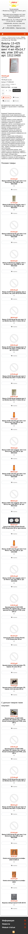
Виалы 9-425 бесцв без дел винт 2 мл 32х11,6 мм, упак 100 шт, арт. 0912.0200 (14, 235)
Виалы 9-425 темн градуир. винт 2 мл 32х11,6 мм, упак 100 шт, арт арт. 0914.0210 (14, 504)
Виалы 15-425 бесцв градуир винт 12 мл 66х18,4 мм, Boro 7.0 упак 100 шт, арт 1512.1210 (14, 348)
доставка (4, 77)
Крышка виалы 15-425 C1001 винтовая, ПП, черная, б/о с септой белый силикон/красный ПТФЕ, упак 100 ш (14, 720)
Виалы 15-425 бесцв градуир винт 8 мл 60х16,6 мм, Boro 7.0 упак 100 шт (14, 399)
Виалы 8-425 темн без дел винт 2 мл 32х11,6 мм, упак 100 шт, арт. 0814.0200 (14, 422)
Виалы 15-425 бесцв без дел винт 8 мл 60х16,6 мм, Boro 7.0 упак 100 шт (13, 376)
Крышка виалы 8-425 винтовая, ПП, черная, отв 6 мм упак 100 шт (14, 688)
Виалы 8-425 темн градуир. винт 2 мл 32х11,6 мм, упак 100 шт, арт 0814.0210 (14, 451)
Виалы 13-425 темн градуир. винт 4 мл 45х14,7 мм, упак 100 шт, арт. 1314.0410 (14, 579)
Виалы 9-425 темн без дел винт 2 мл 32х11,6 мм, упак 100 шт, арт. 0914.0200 (14, 475)
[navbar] (24, 34)
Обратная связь (20, 28)
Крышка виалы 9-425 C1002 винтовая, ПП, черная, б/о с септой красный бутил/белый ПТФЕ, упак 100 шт (14, 609)
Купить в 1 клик (5, 85)
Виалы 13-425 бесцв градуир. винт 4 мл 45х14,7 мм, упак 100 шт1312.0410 (14, 292)
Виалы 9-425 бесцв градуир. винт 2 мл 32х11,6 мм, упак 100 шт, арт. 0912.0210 (14, 264)
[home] (2, 34)
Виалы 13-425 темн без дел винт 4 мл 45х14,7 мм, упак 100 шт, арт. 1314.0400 (14, 550)
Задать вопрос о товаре (8, 84)
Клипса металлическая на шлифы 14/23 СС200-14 (14, 859)
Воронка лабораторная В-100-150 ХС (14, 903)
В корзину (16, 90)
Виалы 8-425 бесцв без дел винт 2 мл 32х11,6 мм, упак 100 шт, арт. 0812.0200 (14, 182)
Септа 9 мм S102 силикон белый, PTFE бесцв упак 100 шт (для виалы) (14, 527)
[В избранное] (3, 93)
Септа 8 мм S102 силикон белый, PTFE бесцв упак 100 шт (14, 638)
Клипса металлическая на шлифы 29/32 (14, 881)
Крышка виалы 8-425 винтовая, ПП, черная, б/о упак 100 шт (14, 666)
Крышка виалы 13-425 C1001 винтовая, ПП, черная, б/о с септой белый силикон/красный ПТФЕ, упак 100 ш (14, 751)
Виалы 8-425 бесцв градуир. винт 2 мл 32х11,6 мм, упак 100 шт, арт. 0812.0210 (14, 206)
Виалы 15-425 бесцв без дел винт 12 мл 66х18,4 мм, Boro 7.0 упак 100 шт (14, 320)
